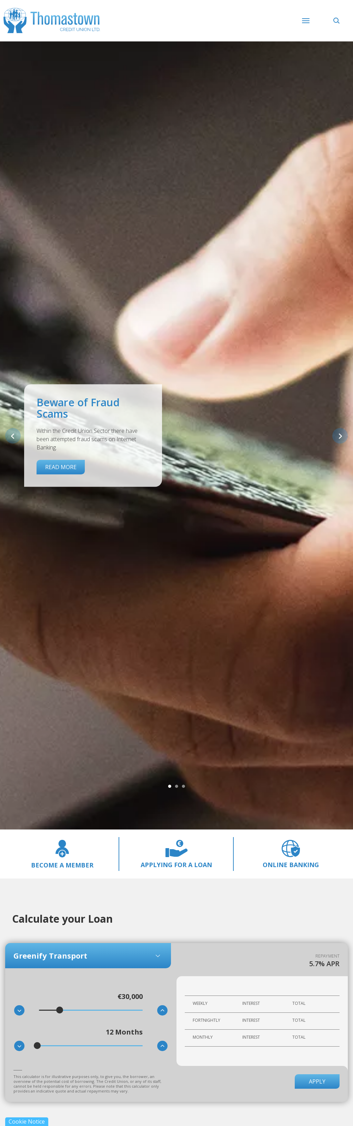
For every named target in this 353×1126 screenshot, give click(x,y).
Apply (317, 1081)
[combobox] (88, 955)
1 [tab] (169, 786)
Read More (61, 467)
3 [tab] (183, 786)
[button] (337, 20)
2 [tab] (176, 786)
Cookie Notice (27, 1121)
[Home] (51, 18)
